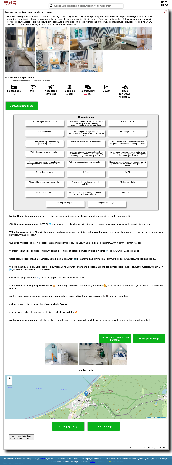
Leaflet (148, 418)
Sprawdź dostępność (21, 106)
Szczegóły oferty (68, 426)
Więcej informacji (149, 338)
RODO (92, 462)
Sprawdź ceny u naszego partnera (115, 338)
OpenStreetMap (160, 418)
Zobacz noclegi (103, 426)
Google (42, 459)
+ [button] (10, 378)
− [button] (10, 383)
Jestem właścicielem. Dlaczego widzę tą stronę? (21, 437)
